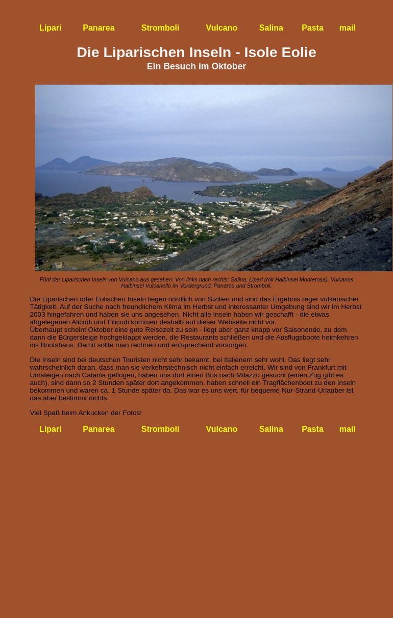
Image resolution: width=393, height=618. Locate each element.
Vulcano (222, 27)
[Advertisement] (196, 506)
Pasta (313, 27)
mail (347, 27)
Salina (271, 27)
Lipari (50, 27)
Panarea (98, 27)
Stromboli (160, 27)
